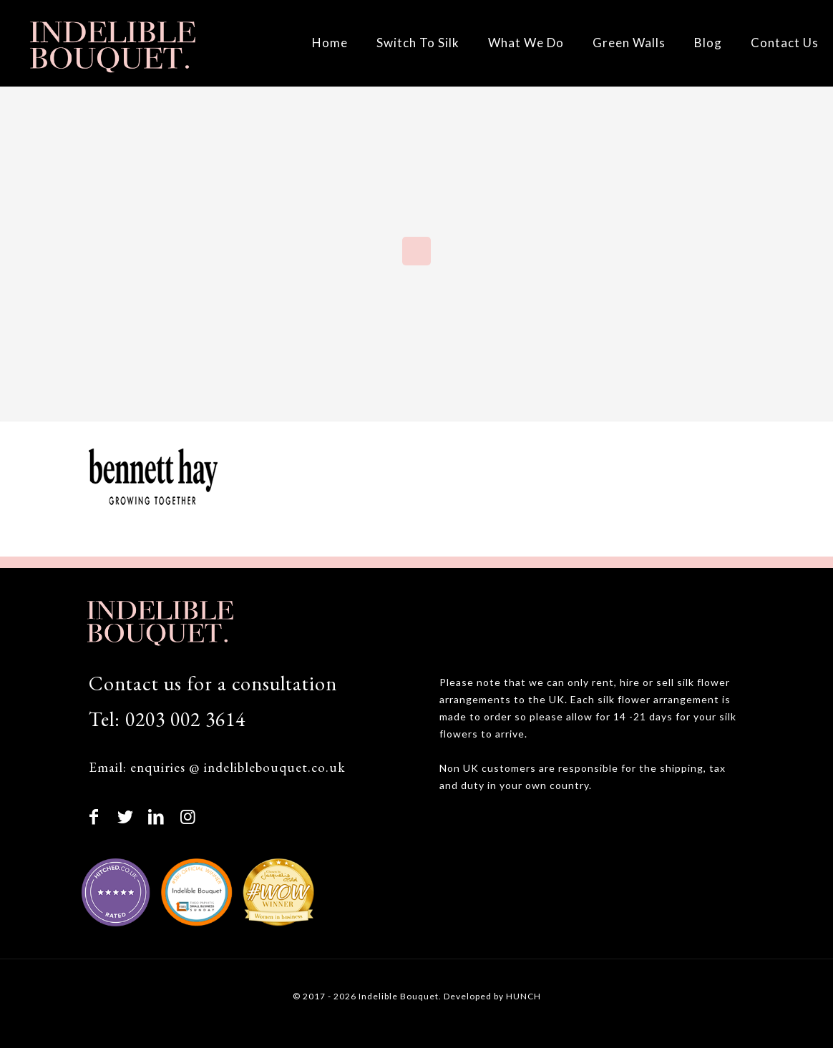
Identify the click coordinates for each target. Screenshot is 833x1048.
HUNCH (523, 996)
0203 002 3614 (185, 719)
